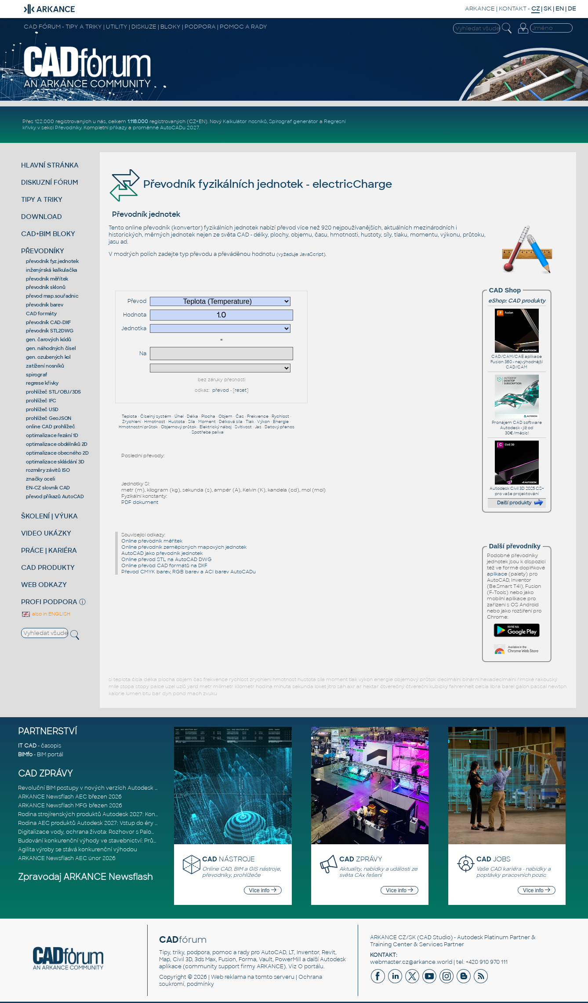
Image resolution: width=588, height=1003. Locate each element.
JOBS (493, 859)
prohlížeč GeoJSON (48, 418)
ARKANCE (480, 8)
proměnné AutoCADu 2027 (166, 127)
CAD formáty (41, 313)
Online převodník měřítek (151, 541)
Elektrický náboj (216, 427)
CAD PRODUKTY (48, 567)
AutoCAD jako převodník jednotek (162, 553)
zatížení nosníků (45, 366)
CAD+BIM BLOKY (48, 234)
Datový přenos (279, 427)
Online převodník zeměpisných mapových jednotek (184, 547)
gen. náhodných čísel (51, 348)
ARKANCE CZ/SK (393, 937)
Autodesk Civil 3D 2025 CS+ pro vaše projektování (517, 488)
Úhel (179, 416)
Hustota (176, 421)
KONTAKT (512, 8)
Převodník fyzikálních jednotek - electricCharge (250, 184)
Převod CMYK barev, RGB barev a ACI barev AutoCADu (188, 572)
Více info (262, 890)
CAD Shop (505, 290)
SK (548, 8)
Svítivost (243, 427)
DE (572, 8)
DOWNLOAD (41, 216)
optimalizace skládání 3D (55, 462)
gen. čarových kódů (48, 339)
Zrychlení (131, 421)
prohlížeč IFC (41, 401)
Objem (225, 416)
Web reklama (228, 977)
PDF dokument (139, 502)
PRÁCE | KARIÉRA (49, 550)
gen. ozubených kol (48, 357)
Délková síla (231, 421)
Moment (207, 421)
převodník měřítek (47, 279)
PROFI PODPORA (49, 602)
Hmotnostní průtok (138, 427)
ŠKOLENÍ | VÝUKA (49, 516)
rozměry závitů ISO (48, 470)
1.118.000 (137, 121)
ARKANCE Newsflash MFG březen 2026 (70, 805)
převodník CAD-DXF (48, 322)
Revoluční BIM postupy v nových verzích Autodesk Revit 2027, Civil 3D (111, 787)
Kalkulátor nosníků (245, 121)
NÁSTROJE (228, 859)
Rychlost (280, 416)
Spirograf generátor (293, 121)
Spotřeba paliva (208, 432)
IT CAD (27, 745)
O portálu (310, 966)
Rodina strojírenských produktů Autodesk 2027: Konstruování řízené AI (111, 814)
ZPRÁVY (360, 859)
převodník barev (44, 305)
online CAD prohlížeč (50, 426)
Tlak (250, 421)
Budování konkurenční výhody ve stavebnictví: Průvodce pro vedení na (113, 840)
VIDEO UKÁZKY (46, 533)
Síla (191, 421)
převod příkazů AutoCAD (55, 496)
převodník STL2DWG (49, 331)
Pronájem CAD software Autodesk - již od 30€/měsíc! (517, 425)
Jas (258, 427)
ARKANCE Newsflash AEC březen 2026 (70, 796)
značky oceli (40, 479)
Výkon (263, 421)
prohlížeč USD (42, 409)
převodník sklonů (45, 287)
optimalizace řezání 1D (52, 435)
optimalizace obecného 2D (57, 453)
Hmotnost (154, 421)
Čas (240, 416)
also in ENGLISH (45, 614)
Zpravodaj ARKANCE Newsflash (85, 877)
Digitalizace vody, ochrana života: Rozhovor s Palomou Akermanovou (111, 831)
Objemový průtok (178, 427)
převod (220, 390)
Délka (192, 416)
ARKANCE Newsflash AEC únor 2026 (67, 858)
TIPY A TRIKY (41, 199)
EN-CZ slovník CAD (48, 488)
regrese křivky (42, 383)
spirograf (36, 375)
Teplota (129, 416)
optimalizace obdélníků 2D (56, 444)
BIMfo (25, 754)
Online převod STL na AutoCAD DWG (166, 559)
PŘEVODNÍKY (42, 251)
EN (559, 8)
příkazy (118, 127)
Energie (281, 421)
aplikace (497, 574)
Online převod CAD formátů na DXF (164, 565)
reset (241, 390)
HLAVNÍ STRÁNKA (50, 165)
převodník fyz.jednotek (52, 261)
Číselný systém (155, 416)
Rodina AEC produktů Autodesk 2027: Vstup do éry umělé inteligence (111, 823)
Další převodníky (515, 546)
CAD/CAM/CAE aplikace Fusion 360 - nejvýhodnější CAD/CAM (516, 359)
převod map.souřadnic (52, 296)
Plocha (208, 416)
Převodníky (68, 127)
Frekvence (258, 416)
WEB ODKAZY (44, 584)
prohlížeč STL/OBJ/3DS (53, 392)
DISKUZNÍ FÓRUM (49, 182)
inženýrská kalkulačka (51, 270)
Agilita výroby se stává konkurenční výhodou (77, 849)
